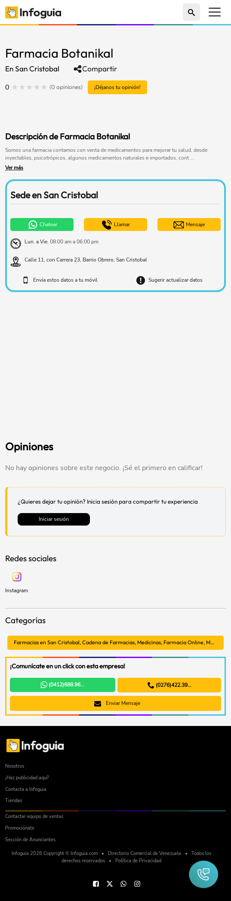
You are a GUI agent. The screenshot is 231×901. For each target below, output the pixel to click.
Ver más (14, 167)
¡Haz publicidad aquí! (27, 778)
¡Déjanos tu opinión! (117, 87)
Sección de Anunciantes (30, 839)
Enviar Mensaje (117, 703)
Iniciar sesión (54, 519)
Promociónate (19, 828)
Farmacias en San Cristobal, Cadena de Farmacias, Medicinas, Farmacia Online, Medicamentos (119, 642)
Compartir (95, 69)
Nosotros (14, 766)
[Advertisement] (105, 114)
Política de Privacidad (138, 861)
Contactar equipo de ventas (34, 816)
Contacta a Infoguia (25, 789)
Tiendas (13, 800)
